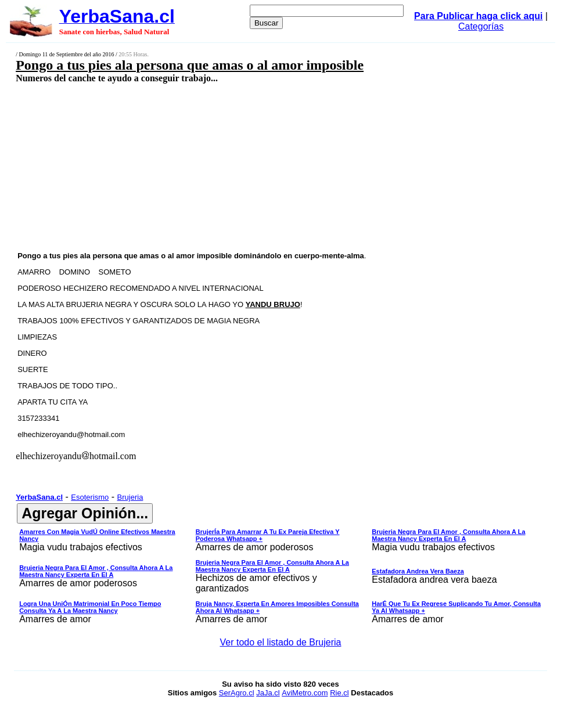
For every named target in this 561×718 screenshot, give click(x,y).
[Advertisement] (234, 166)
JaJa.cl (267, 692)
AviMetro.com (305, 692)
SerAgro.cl (236, 692)
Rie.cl (339, 692)
